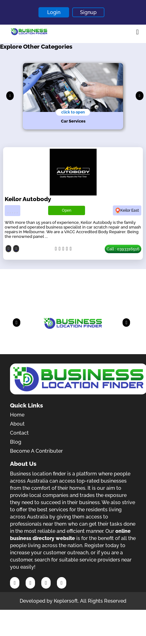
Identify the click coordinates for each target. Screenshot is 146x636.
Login (53, 12)
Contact (19, 433)
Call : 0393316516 (123, 249)
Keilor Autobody (28, 198)
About (17, 424)
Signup (88, 12)
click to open (73, 112)
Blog (15, 442)
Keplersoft (66, 601)
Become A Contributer (36, 451)
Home (17, 415)
